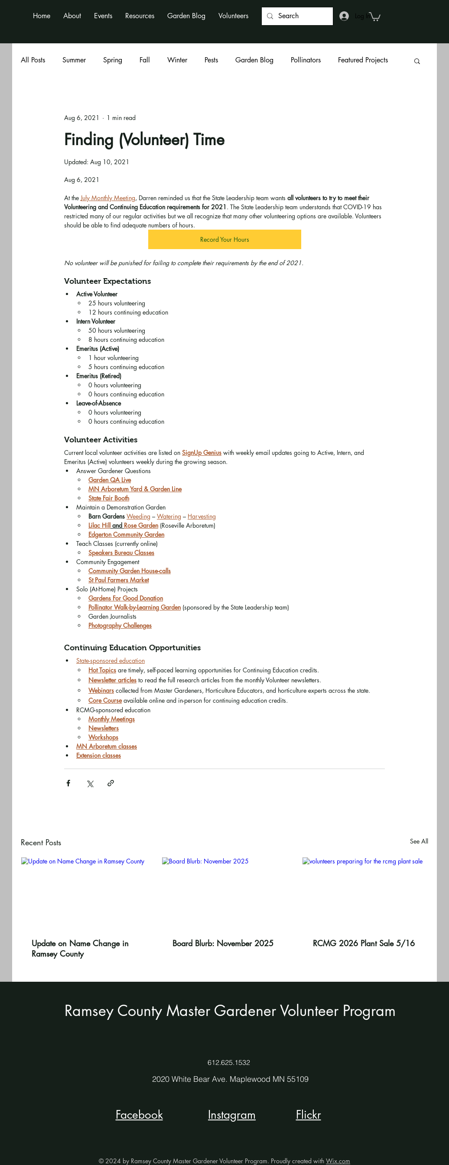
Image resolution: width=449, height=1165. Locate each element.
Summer (74, 60)
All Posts (33, 60)
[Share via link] (111, 783)
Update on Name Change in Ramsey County (80, 948)
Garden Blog (254, 60)
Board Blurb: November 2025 (222, 943)
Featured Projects (363, 60)
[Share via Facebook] (68, 783)
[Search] (296, 16)
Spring (112, 60)
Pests (211, 60)
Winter (177, 60)
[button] (72, 15)
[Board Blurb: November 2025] (224, 892)
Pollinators (306, 60)
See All (419, 841)
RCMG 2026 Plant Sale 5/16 (364, 943)
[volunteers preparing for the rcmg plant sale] (365, 892)
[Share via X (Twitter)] (89, 783)
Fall (145, 60)
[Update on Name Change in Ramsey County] (83, 892)
